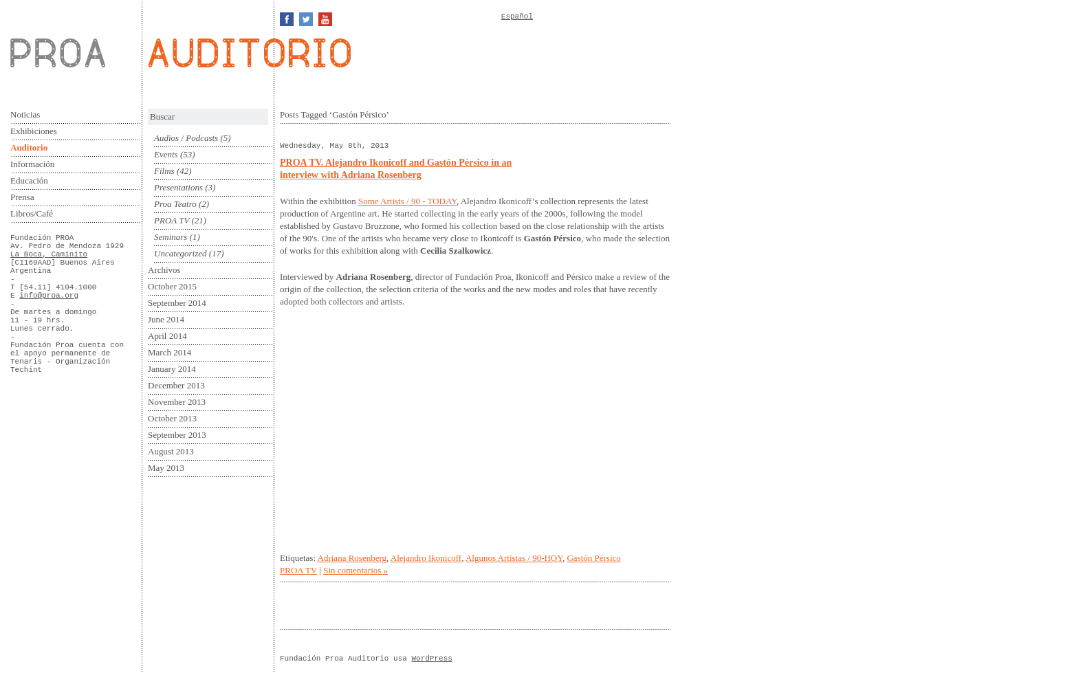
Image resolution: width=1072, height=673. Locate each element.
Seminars (170, 237)
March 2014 (169, 352)
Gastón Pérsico (593, 558)
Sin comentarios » (355, 570)
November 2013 (177, 402)
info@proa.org (48, 295)
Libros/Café (31, 213)
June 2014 (166, 319)
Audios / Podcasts (186, 138)
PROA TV (171, 220)
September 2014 (177, 303)
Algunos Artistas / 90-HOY (514, 558)
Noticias (25, 114)
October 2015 (172, 286)
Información (32, 164)
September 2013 (177, 435)
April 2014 (167, 336)
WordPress (431, 658)
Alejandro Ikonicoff (426, 558)
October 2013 (172, 418)
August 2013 (171, 451)
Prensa (22, 197)
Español (517, 16)
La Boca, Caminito (48, 254)
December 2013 (176, 385)
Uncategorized (180, 253)
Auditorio (28, 147)
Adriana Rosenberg (352, 558)
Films (164, 171)
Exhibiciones (33, 131)
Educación (29, 180)
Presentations (178, 187)
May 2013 (166, 468)
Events (166, 154)
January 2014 (172, 369)
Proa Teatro (175, 204)
